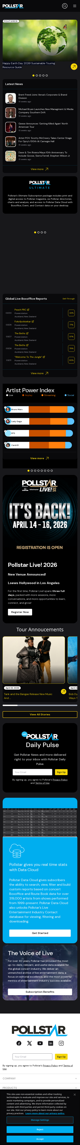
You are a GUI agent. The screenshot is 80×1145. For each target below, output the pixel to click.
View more (40, 169)
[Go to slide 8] (52, 471)
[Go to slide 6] (45, 471)
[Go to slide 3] (40, 75)
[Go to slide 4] (43, 75)
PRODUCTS (40, 1088)
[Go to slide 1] (33, 75)
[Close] (74, 1110)
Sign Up (61, 772)
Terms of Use (42, 782)
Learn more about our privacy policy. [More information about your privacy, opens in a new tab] (45, 1129)
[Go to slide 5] (47, 75)
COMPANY (40, 1078)
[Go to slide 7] (48, 471)
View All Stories (40, 714)
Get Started (40, 933)
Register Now (20, 612)
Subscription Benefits (40, 992)
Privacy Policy (60, 779)
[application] (40, 427)
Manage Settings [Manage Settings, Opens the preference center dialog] (40, 1136)
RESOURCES (40, 1097)
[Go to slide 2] (37, 75)
